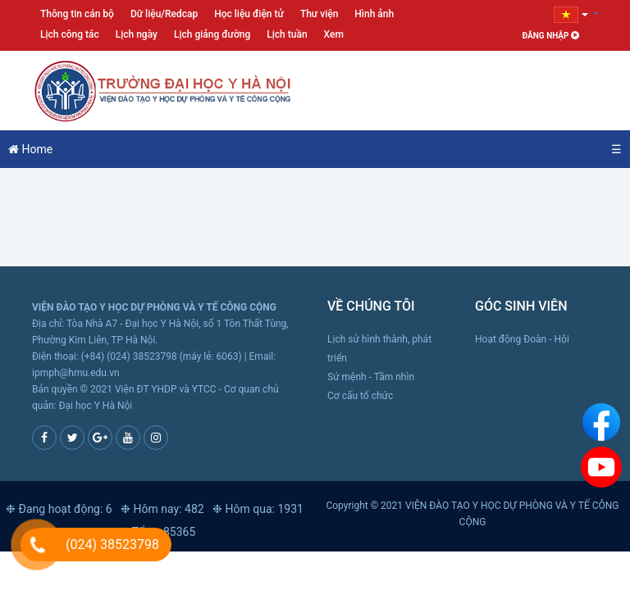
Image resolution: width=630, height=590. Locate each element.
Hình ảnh (374, 14)
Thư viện (319, 14)
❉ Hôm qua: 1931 (258, 508)
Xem (334, 34)
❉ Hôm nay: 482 (162, 508)
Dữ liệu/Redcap (164, 14)
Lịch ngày (137, 34)
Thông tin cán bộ (77, 14)
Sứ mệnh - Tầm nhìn (370, 377)
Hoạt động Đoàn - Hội (522, 339)
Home (30, 149)
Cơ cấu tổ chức (360, 396)
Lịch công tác (69, 34)
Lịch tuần (287, 34)
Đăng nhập (551, 35)
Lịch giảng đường (212, 34)
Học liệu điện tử (249, 14)
